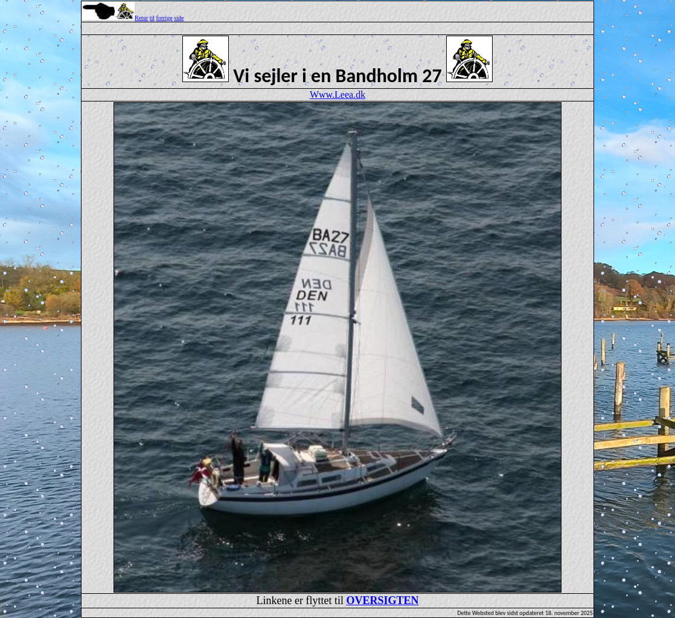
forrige (164, 17)
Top (337, 0)
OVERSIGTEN (382, 600)
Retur (141, 17)
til (152, 17)
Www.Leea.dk (337, 94)
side (179, 17)
